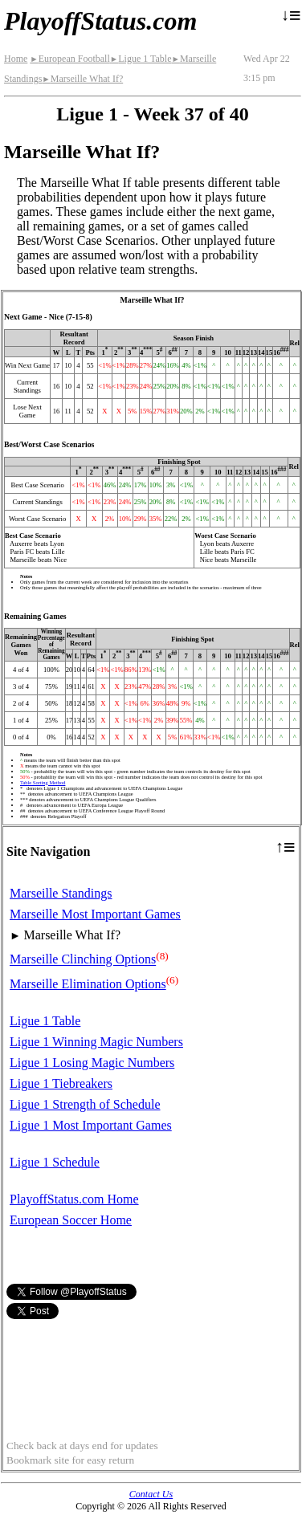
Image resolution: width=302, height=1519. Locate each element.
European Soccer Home (71, 1220)
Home (15, 58)
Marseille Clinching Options (83, 960)
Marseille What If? (82, 78)
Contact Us (151, 1494)
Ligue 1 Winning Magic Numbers (96, 1042)
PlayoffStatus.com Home (74, 1199)
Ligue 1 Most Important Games (91, 1125)
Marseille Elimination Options (88, 984)
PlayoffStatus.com (100, 20)
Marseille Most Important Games (95, 914)
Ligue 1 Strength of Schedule (85, 1104)
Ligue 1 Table (141, 58)
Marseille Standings (61, 893)
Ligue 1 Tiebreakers (61, 1083)
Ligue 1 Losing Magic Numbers (92, 1062)
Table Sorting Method (42, 782)
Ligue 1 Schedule (55, 1162)
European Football (69, 58)
